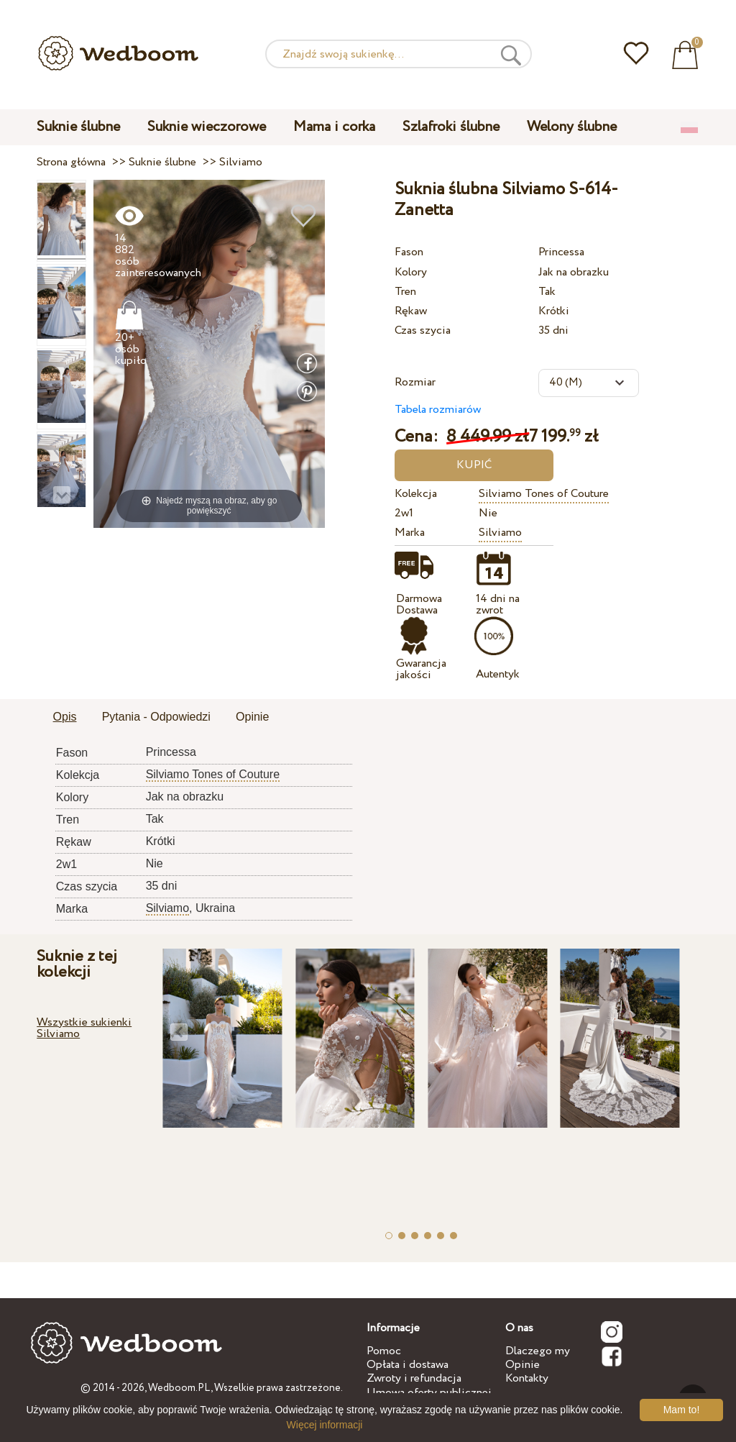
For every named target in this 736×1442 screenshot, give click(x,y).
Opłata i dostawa (407, 1364)
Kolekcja (416, 494)
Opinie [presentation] (252, 717)
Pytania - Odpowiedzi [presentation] (156, 717)
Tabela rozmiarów (438, 409)
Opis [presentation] (65, 717)
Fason (409, 252)
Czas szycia (423, 330)
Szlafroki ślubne (451, 127)
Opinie (522, 1364)
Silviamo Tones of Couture (544, 493)
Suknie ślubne (78, 127)
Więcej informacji (325, 1424)
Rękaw (411, 311)
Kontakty (526, 1378)
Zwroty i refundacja (414, 1378)
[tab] (65, 717)
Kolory (411, 272)
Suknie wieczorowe (206, 127)
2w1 (404, 513)
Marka (410, 532)
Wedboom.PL (179, 1388)
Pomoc (384, 1351)
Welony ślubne (572, 127)
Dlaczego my (537, 1351)
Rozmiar (415, 382)
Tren (405, 291)
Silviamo (500, 532)
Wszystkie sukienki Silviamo (84, 1028)
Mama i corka (334, 127)
